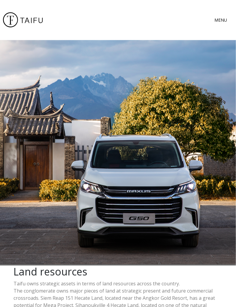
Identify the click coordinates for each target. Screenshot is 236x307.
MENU (220, 20)
